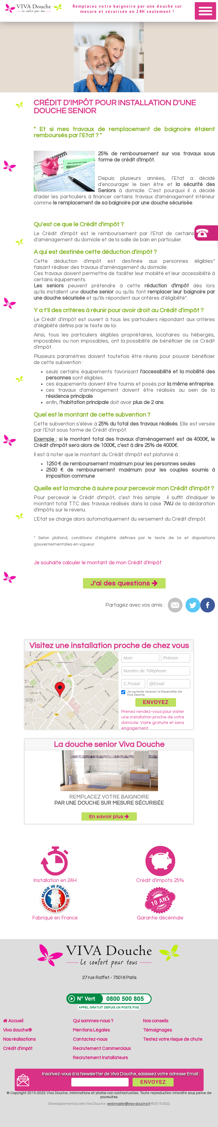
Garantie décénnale (160, 904)
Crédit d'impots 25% (160, 864)
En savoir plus (109, 816)
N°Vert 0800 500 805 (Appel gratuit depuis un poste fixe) (109, 1001)
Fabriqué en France (55, 902)
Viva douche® (17, 1030)
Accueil (13, 1021)
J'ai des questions (124, 583)
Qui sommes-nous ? (93, 1021)
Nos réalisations (19, 1039)
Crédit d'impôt (17, 1048)
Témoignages (157, 1030)
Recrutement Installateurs (100, 1057)
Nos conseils (155, 1021)
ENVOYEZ (155, 702)
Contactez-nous (90, 1039)
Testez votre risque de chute (172, 1039)
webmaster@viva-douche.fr (128, 1104)
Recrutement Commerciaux (102, 1048)
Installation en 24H (55, 864)
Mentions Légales (91, 1030)
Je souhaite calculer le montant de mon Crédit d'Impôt (98, 562)
